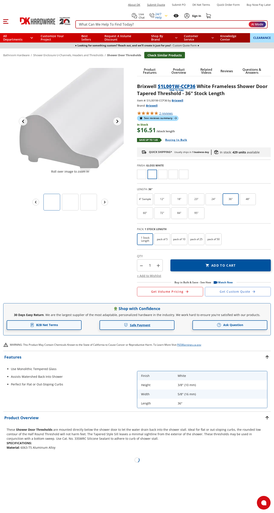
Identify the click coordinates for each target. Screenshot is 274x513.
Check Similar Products (164, 55)
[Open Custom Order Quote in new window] (238, 291)
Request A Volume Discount (117, 37)
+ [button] (158, 265)
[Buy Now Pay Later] (259, 4)
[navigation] (199, 38)
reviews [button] (166, 113)
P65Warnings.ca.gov (189, 345)
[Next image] (117, 121)
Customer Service (191, 37)
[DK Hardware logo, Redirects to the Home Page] (40, 21)
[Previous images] (35, 202)
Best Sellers (86, 37)
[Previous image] (23, 121)
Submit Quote (156, 5)
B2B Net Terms (44, 325)
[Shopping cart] (208, 15)
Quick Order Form (228, 5)
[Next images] (104, 202)
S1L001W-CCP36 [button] (176, 86)
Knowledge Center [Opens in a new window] (228, 37)
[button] (5, 21)
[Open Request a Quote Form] (170, 291)
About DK (134, 5)
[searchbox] (171, 24)
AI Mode (257, 24)
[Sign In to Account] (196, 16)
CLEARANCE (262, 38)
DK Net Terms (201, 5)
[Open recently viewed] (176, 15)
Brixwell (177, 100)
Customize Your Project (52, 37)
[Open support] (264, 503)
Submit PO (179, 5)
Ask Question (230, 325)
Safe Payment (137, 325)
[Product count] (150, 265)
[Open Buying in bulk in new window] (174, 140)
